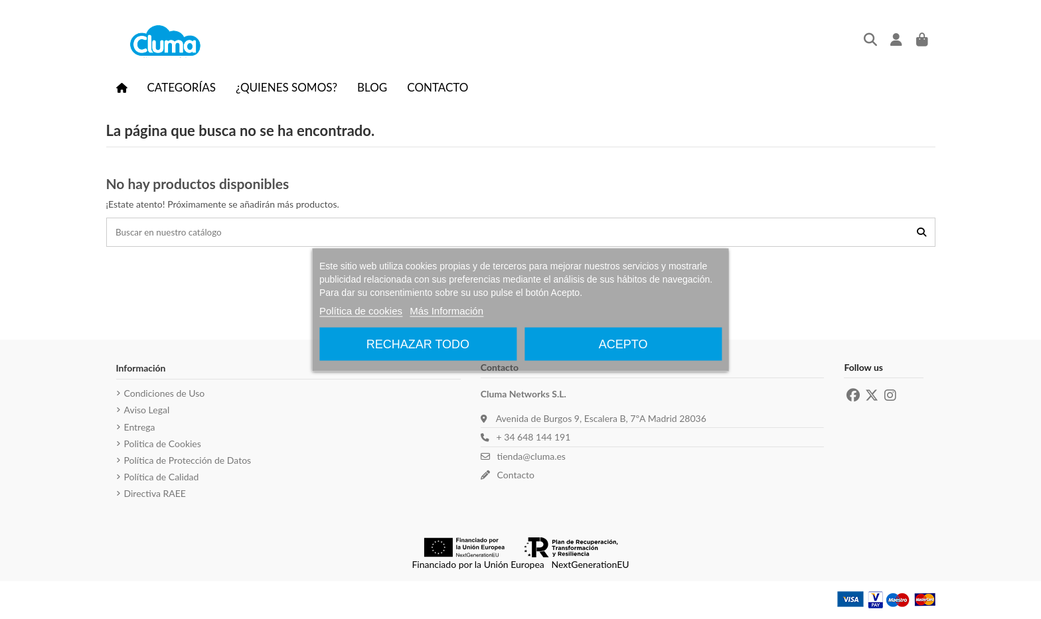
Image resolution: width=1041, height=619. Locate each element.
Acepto (623, 343)
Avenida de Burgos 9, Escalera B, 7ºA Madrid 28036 (601, 419)
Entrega (139, 427)
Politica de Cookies (162, 444)
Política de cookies (360, 310)
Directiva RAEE (155, 494)
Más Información (446, 310)
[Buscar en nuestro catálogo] (921, 232)
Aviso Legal (147, 411)
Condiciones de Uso (164, 394)
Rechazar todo (417, 343)
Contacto (513, 475)
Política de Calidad (161, 478)
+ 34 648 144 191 (530, 438)
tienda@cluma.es (529, 457)
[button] (181, 86)
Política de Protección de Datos (188, 460)
